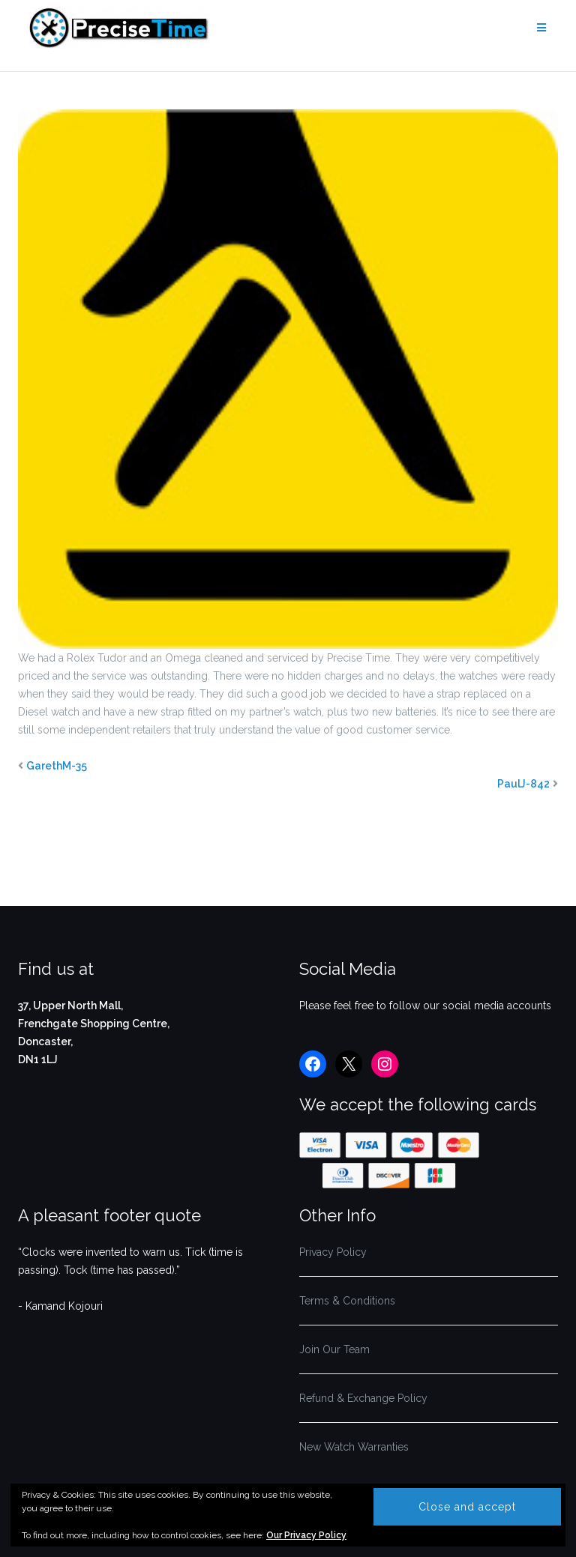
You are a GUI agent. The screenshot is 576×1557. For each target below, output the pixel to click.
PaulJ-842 (523, 784)
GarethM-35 (56, 766)
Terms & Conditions (347, 1301)
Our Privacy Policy (306, 1535)
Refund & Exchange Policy (363, 1398)
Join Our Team (334, 1349)
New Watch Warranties (354, 1447)
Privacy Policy (333, 1252)
